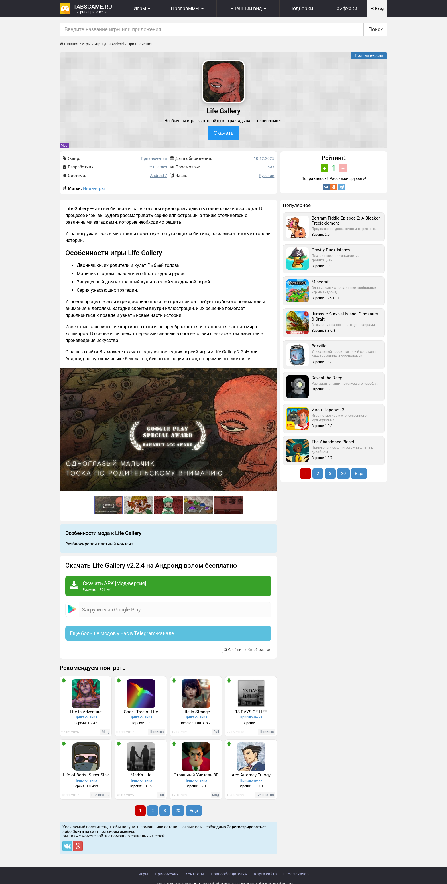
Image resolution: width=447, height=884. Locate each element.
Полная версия (369, 55)
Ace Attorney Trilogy (251, 775)
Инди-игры (94, 188)
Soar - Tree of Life (141, 711)
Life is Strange (196, 711)
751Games (157, 167)
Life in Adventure (86, 711)
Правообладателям (229, 874)
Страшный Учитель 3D (196, 775)
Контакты (194, 874)
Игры (143, 874)
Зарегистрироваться (247, 827)
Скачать (223, 133)
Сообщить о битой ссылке (247, 650)
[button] (272, 373)
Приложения (167, 874)
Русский (266, 175)
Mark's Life (141, 775)
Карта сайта (265, 874)
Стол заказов (296, 874)
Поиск (375, 29)
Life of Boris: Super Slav (86, 775)
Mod (64, 146)
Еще (194, 810)
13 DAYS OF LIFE (251, 711)
